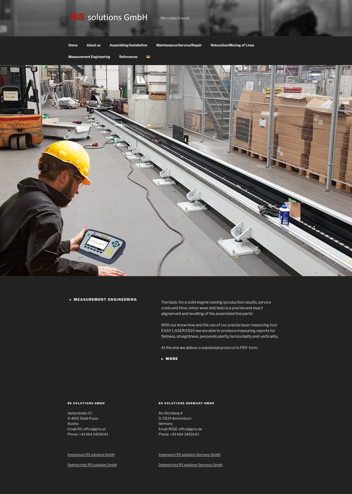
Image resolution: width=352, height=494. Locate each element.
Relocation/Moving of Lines (232, 45)
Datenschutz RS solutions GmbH (92, 465)
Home (73, 45)
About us (94, 45)
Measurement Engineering (89, 57)
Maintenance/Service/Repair (179, 45)
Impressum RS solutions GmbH (91, 455)
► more (169, 359)
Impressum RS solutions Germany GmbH (189, 455)
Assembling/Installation (128, 45)
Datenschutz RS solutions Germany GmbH (191, 465)
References (128, 57)
